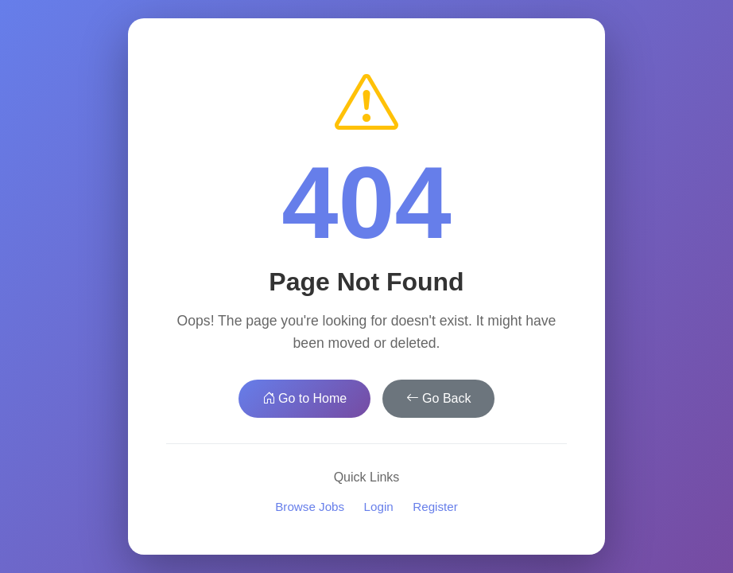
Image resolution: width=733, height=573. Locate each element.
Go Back (438, 398)
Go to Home (304, 398)
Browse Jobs (309, 506)
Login (379, 506)
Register (435, 506)
